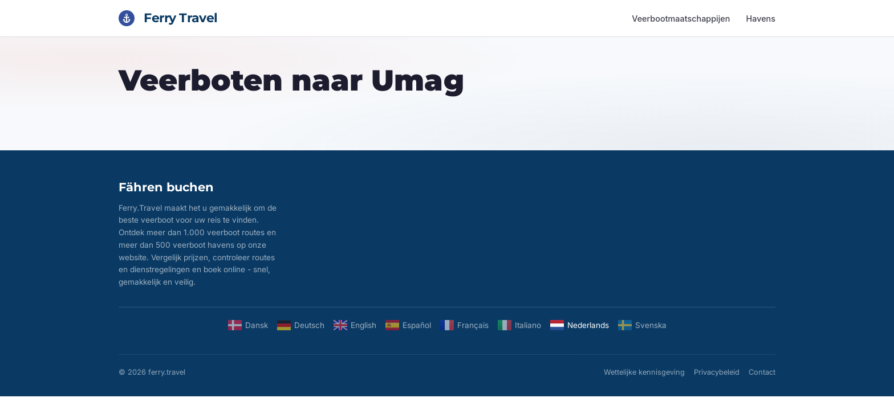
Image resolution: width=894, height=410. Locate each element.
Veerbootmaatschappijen (681, 18)
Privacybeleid (716, 372)
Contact (762, 372)
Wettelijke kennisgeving (644, 372)
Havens (760, 18)
